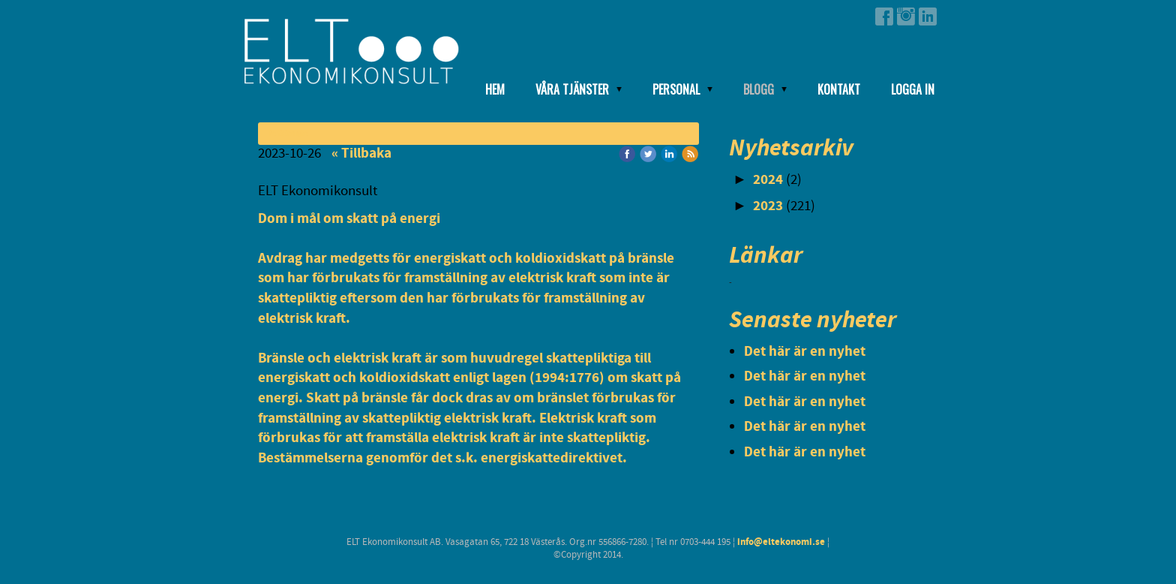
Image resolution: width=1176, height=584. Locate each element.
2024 (768, 180)
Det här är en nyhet (805, 352)
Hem (495, 89)
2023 (768, 206)
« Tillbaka (362, 153)
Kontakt (839, 89)
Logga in (912, 89)
